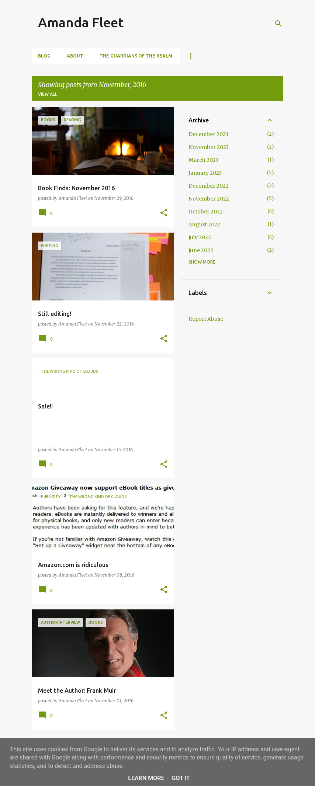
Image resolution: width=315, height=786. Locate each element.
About (75, 55)
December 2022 (208, 185)
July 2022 (199, 237)
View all (47, 94)
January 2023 (205, 173)
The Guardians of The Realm (136, 55)
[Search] (278, 23)
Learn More (146, 778)
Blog (44, 55)
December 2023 (208, 134)
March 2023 (203, 160)
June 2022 (200, 250)
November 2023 (208, 147)
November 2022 (208, 198)
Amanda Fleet (81, 22)
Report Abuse (205, 319)
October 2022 (205, 211)
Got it (181, 778)
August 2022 (204, 224)
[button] (163, 213)
